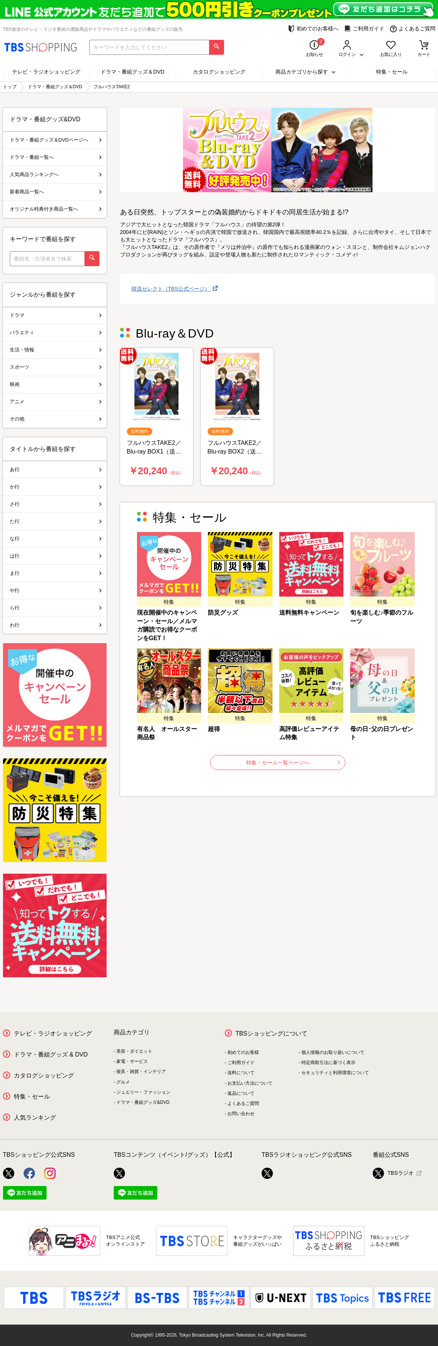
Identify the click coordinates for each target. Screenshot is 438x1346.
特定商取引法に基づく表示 (328, 1062)
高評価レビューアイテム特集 (309, 733)
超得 (214, 729)
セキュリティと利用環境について (335, 1072)
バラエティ (56, 332)
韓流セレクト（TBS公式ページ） (171, 289)
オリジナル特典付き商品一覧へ (56, 209)
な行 (56, 538)
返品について (240, 1093)
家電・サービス (132, 1061)
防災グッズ (223, 612)
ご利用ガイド (364, 28)
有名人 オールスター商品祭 (167, 733)
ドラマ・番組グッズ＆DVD (132, 72)
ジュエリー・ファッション (143, 1092)
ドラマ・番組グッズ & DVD (51, 1054)
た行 (56, 521)
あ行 (56, 469)
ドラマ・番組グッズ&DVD (142, 1102)
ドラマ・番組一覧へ (56, 157)
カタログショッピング (219, 72)
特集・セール (392, 72)
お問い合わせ (240, 1113)
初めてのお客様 (243, 1052)
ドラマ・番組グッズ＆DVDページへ (56, 140)
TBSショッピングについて (271, 1033)
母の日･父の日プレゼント (381, 733)
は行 (56, 556)
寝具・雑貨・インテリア (141, 1071)
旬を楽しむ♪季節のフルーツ (381, 616)
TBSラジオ (393, 1173)
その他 (56, 419)
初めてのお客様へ (313, 28)
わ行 (56, 625)
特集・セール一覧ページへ (293, 763)
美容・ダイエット (134, 1051)
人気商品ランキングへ (56, 174)
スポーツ (56, 367)
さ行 (56, 504)
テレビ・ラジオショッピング (46, 72)
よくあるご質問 (412, 28)
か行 (56, 487)
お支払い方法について (249, 1083)
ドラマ (56, 315)
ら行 (56, 607)
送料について (240, 1072)
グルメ (123, 1082)
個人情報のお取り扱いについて (332, 1052)
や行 (56, 590)
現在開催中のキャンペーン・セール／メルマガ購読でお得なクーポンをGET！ (167, 625)
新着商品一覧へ (56, 191)
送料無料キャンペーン (309, 612)
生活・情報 (56, 350)
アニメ (56, 401)
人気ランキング (35, 1117)
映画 (56, 384)
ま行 (56, 573)
